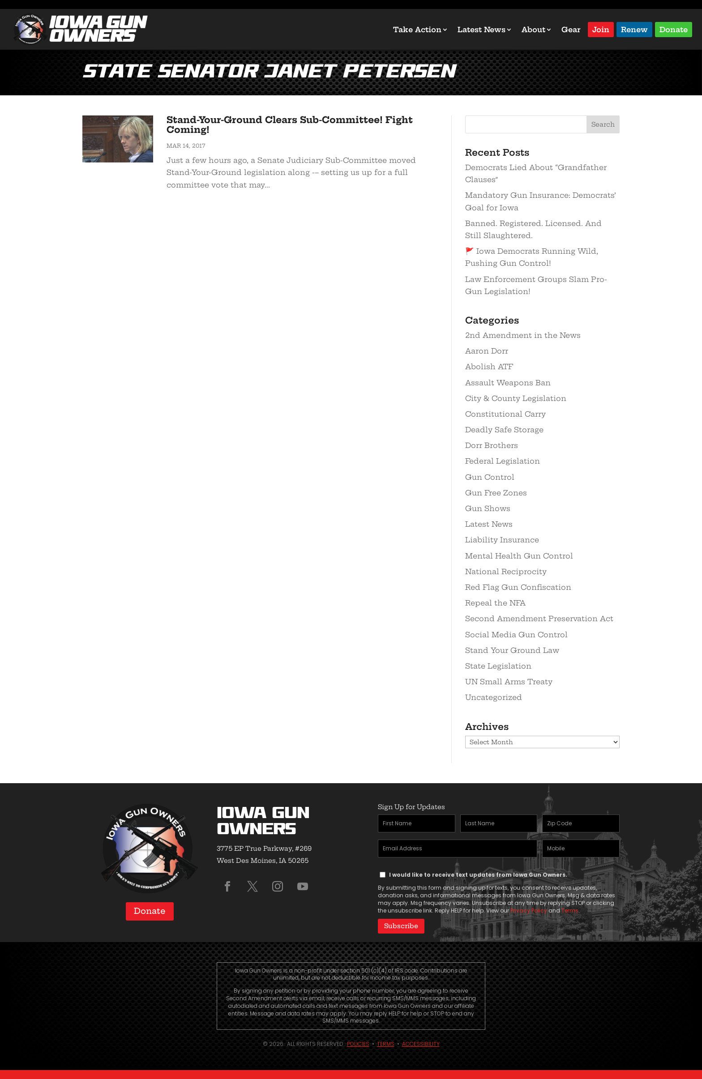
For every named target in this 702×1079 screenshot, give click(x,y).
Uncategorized (493, 697)
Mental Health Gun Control (519, 555)
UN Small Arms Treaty (508, 681)
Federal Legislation (502, 460)
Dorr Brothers (491, 445)
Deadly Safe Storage (504, 429)
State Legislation (498, 665)
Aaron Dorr (486, 350)
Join (600, 29)
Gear (571, 29)
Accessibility (421, 1044)
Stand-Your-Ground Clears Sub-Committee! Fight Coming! (290, 124)
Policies (358, 1044)
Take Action (417, 29)
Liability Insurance (502, 539)
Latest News (481, 29)
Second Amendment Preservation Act (539, 618)
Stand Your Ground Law (512, 650)
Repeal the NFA (495, 602)
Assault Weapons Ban (508, 382)
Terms (569, 910)
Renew (634, 29)
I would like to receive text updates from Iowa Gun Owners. (478, 875)
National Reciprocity (506, 571)
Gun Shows (487, 508)
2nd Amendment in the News (523, 335)
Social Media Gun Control (516, 634)
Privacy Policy (528, 910)
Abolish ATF (489, 366)
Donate (673, 29)
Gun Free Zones (496, 492)
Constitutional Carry (505, 413)
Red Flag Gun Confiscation (518, 587)
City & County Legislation (515, 398)
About (533, 29)
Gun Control (489, 477)
